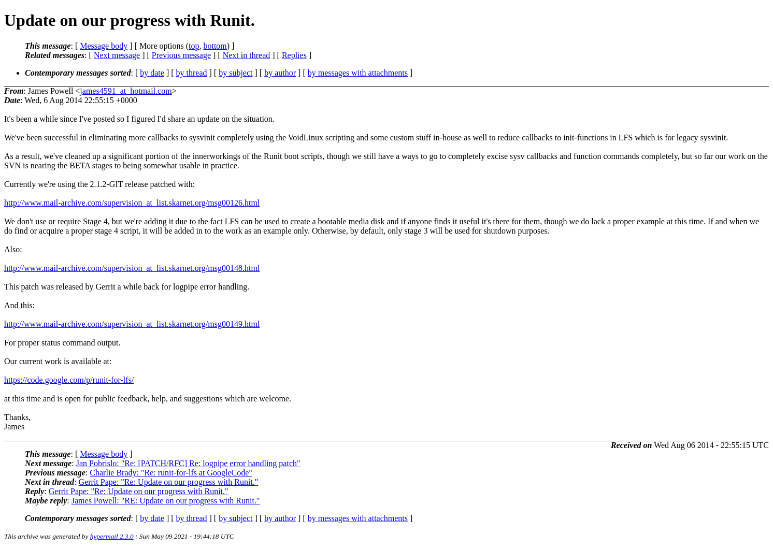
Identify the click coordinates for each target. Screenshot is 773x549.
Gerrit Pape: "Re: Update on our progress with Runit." (169, 482)
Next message (117, 55)
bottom (214, 45)
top (194, 45)
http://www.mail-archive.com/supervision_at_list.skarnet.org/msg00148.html (132, 268)
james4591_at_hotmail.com (125, 90)
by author (280, 72)
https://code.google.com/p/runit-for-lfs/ (69, 379)
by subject (235, 72)
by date (152, 72)
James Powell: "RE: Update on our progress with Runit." (165, 500)
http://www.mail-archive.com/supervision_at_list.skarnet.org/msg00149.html (132, 324)
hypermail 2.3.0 (112, 536)
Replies (294, 55)
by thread (191, 72)
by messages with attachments (358, 72)
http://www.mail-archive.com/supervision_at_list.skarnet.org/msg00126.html (132, 202)
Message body (103, 45)
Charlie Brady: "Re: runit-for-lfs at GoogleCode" (171, 472)
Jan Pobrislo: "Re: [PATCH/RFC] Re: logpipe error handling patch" (188, 463)
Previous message (181, 55)
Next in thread (246, 55)
